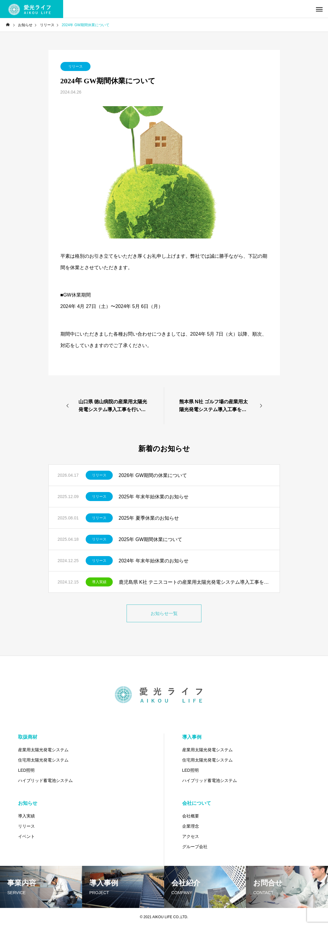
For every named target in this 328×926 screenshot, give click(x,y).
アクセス (190, 836)
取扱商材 (27, 737)
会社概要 (190, 816)
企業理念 (190, 826)
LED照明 (26, 770)
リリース (75, 66)
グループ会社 (194, 846)
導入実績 (99, 582)
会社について (196, 803)
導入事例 (191, 737)
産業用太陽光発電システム (43, 749)
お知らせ (27, 803)
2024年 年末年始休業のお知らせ (154, 560)
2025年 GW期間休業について (150, 539)
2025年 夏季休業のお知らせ (149, 518)
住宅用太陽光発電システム (43, 760)
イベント (26, 836)
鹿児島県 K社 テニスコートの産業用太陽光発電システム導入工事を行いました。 (195, 582)
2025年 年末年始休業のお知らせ (154, 496)
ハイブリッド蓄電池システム (45, 780)
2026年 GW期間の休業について (153, 475)
